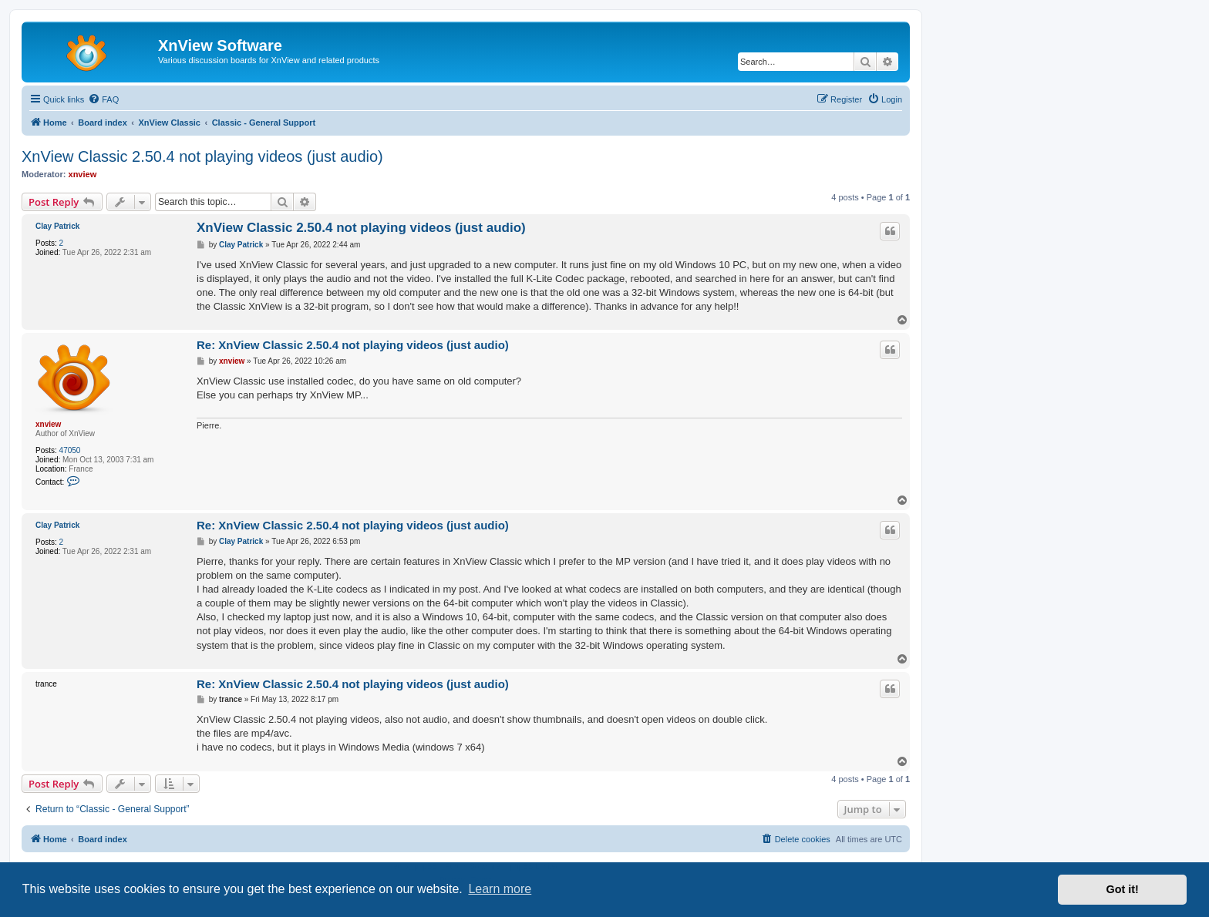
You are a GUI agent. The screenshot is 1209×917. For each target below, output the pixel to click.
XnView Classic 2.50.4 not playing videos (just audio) (202, 156)
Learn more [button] (499, 888)
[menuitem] (103, 99)
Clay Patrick (57, 226)
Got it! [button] (1122, 889)
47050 (70, 450)
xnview (83, 174)
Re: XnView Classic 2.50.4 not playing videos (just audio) (353, 344)
